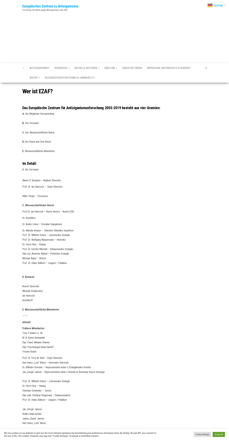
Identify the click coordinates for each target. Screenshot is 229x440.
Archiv (35, 77)
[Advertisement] (114, 36)
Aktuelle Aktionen (86, 68)
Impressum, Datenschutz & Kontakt (168, 68)
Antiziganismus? (40, 68)
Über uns (110, 68)
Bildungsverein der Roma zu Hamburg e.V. (70, 77)
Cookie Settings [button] (202, 434)
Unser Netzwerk (132, 68)
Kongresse (62, 68)
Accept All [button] (219, 434)
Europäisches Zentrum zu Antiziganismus (50, 6)
